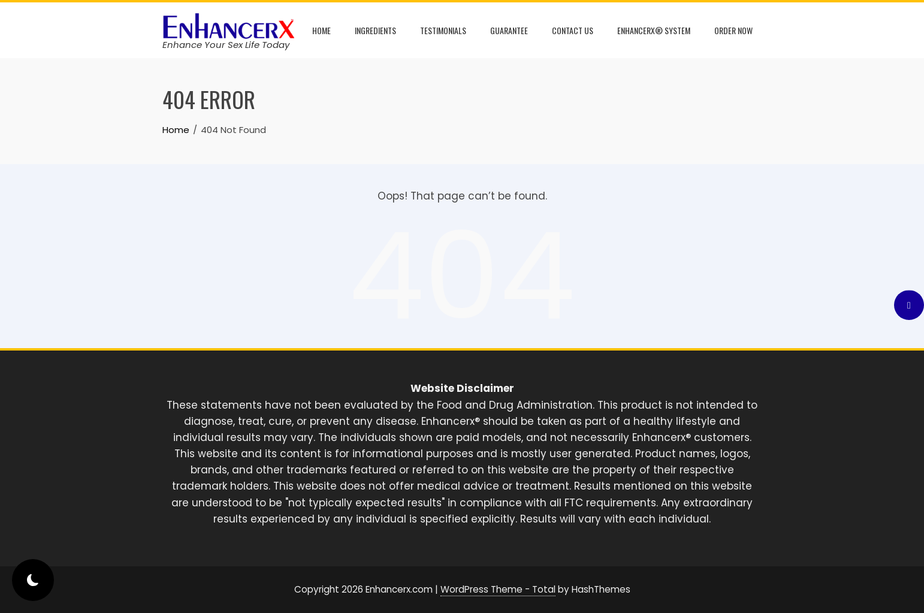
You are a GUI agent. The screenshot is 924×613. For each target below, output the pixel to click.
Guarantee (509, 30)
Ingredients (375, 30)
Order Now (733, 30)
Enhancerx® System (653, 30)
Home (321, 30)
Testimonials (443, 30)
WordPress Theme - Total (497, 589)
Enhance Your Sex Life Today (225, 44)
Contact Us (572, 30)
